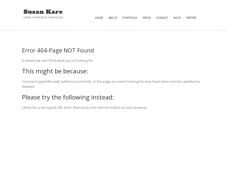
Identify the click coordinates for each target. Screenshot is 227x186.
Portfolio (129, 18)
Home (99, 18)
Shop (177, 18)
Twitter (191, 18)
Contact (162, 18)
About (112, 18)
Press (147, 18)
